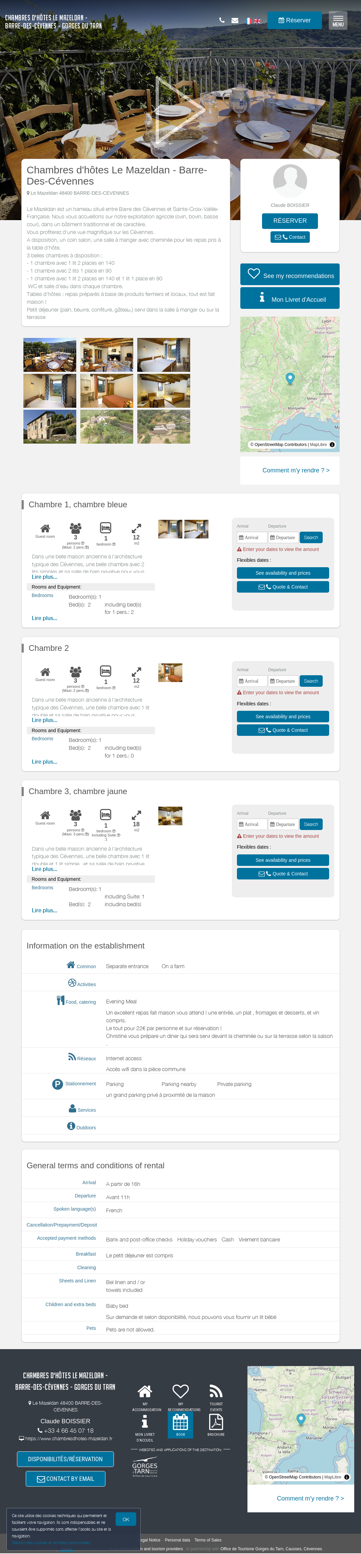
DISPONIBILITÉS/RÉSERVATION (65, 1459)
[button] (290, 237)
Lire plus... (44, 577)
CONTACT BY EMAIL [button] (65, 1479)
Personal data (177, 1540)
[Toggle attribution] (332, 445)
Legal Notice (149, 1540)
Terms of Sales (208, 1540)
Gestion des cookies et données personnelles (51, 1542)
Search (311, 537)
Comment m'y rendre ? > (295, 470)
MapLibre (318, 444)
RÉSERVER (290, 220)
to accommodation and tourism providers (146, 1549)
